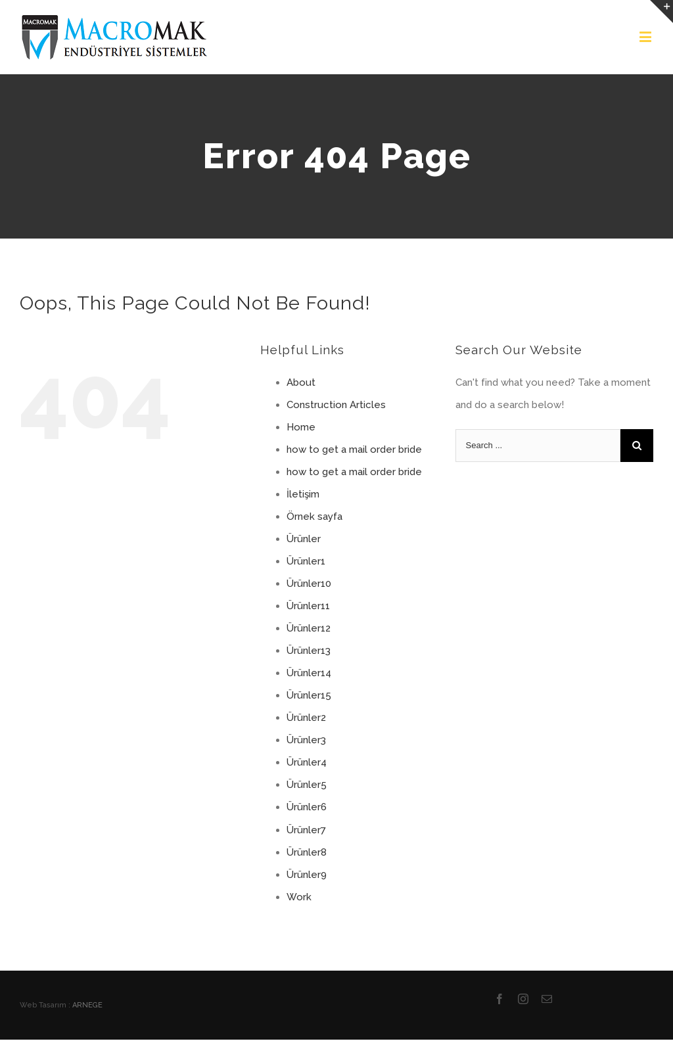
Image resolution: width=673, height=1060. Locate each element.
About (301, 382)
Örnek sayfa (314, 516)
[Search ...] (537, 445)
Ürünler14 (309, 673)
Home (301, 427)
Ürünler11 (308, 606)
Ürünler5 (307, 785)
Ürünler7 (306, 830)
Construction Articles (336, 405)
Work (299, 897)
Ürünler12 (309, 628)
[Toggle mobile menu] (646, 36)
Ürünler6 (307, 807)
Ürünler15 (309, 695)
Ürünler (304, 539)
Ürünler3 (306, 740)
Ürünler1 (306, 561)
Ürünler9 (307, 875)
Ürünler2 (306, 718)
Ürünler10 (309, 583)
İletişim (303, 494)
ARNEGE (87, 1005)
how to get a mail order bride (354, 449)
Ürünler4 (307, 762)
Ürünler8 (307, 852)
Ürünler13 (309, 651)
